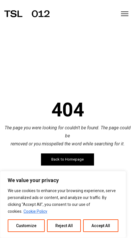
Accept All (100, 225)
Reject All (64, 225)
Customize (26, 225)
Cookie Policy (35, 211)
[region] (63, 204)
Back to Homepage (67, 159)
